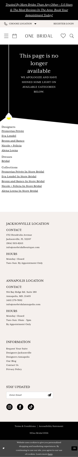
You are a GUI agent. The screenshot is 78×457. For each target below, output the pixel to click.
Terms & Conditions (25, 426)
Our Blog (11, 361)
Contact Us (12, 365)
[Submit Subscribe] (49, 395)
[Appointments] (14, 36)
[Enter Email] (29, 395)
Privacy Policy (14, 369)
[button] (64, 23)
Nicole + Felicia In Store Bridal (22, 186)
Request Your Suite (17, 349)
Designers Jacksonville (18, 353)
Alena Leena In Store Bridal (20, 191)
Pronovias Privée (13, 131)
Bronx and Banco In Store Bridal (23, 181)
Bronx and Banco (13, 140)
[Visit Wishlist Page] (63, 36)
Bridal (6, 161)
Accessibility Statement (51, 426)
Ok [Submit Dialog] (74, 448)
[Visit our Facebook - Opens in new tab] (20, 407)
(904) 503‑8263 (14, 243)
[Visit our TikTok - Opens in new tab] (31, 407)
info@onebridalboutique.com (23, 247)
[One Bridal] (39, 36)
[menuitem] (21, 23)
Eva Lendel (9, 136)
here (50, 454)
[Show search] (72, 36)
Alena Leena (10, 150)
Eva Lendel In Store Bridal (19, 176)
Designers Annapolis (17, 357)
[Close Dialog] (3, 448)
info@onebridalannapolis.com (23, 304)
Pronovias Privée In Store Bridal (23, 171)
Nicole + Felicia (12, 145)
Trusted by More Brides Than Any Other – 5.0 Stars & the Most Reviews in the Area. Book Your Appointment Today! (39, 10)
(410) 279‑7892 (14, 300)
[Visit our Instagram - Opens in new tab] (9, 407)
